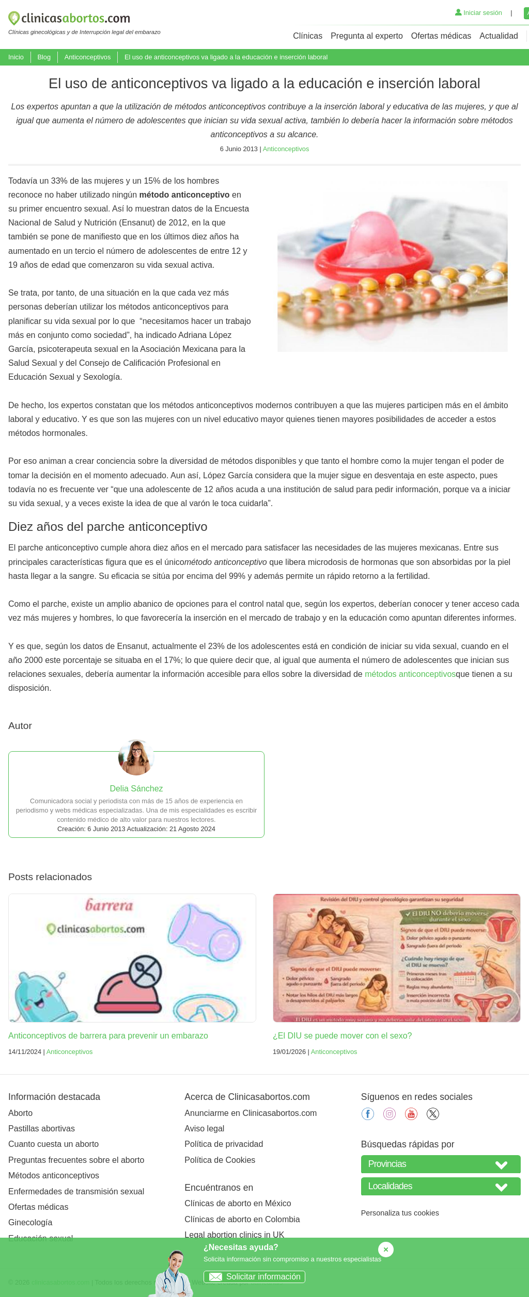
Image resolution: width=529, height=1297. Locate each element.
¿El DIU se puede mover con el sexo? (342, 1035)
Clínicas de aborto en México (237, 1203)
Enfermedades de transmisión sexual (76, 1191)
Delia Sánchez (136, 788)
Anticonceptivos (88, 57)
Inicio (16, 57)
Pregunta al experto (367, 35)
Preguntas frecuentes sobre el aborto (76, 1160)
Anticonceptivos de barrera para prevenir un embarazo (108, 1035)
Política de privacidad (223, 1144)
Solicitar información (252, 1276)
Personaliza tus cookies (400, 1213)
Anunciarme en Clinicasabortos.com (250, 1113)
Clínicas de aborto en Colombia (242, 1219)
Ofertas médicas (441, 35)
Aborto (20, 1113)
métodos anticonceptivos (410, 674)
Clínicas (307, 35)
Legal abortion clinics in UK (234, 1234)
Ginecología (30, 1222)
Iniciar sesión (478, 13)
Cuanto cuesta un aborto (53, 1144)
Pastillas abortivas (41, 1128)
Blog (44, 57)
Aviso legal (204, 1128)
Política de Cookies (219, 1160)
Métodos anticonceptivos (53, 1175)
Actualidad (498, 35)
